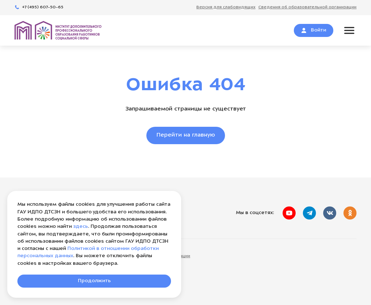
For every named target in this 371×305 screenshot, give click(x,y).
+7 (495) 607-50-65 (38, 7)
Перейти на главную (186, 135)
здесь (80, 226)
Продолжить (94, 281)
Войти (313, 30)
